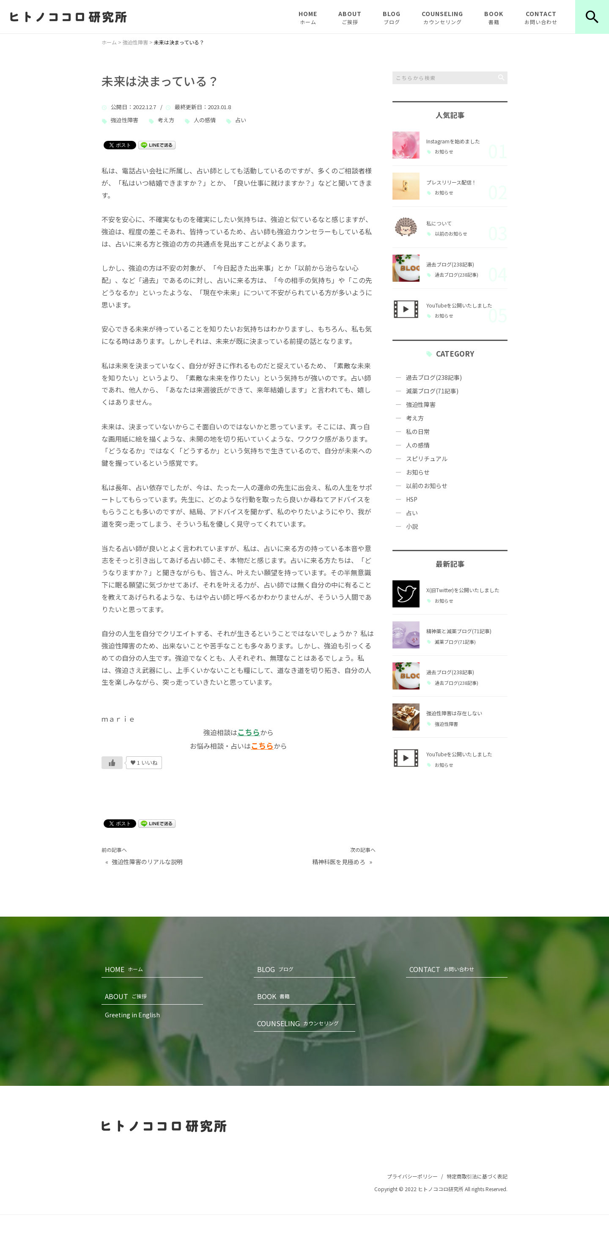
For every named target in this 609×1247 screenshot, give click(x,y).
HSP (411, 499)
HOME (308, 17)
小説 (412, 526)
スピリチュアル (426, 458)
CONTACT (540, 17)
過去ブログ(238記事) (450, 264)
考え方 (166, 120)
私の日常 (418, 431)
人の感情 (205, 120)
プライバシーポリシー (412, 1176)
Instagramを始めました (453, 141)
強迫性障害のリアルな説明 (147, 862)
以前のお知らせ (451, 233)
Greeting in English (132, 1015)
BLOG (392, 17)
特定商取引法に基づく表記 (477, 1176)
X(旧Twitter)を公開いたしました (462, 589)
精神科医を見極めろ (338, 862)
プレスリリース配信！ (451, 182)
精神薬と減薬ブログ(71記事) (458, 630)
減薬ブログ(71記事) (432, 391)
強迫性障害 (124, 120)
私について (439, 223)
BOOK (493, 17)
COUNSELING (442, 17)
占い (240, 120)
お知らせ (444, 151)
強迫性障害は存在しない (454, 713)
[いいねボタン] (112, 762)
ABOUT (350, 17)
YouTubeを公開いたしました (459, 305)
